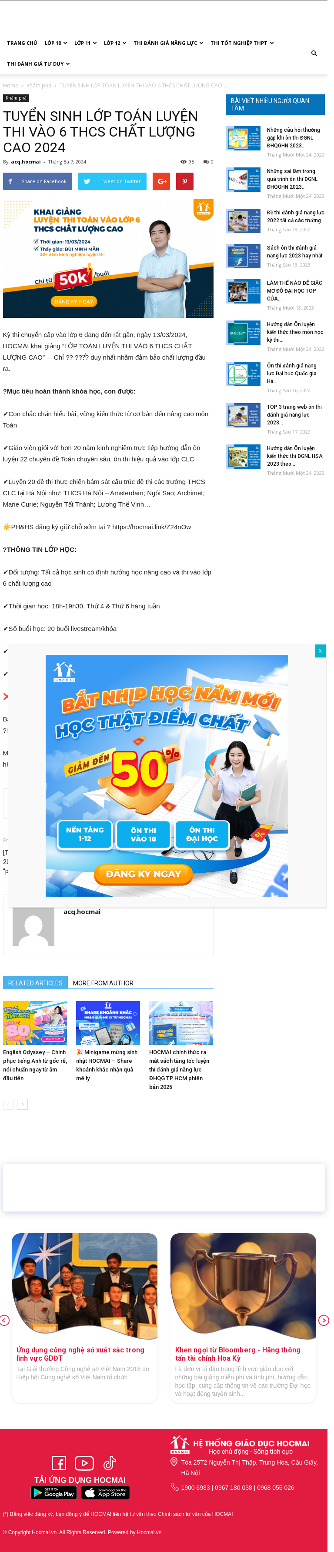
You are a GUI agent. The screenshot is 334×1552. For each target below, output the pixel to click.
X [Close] (320, 651)
